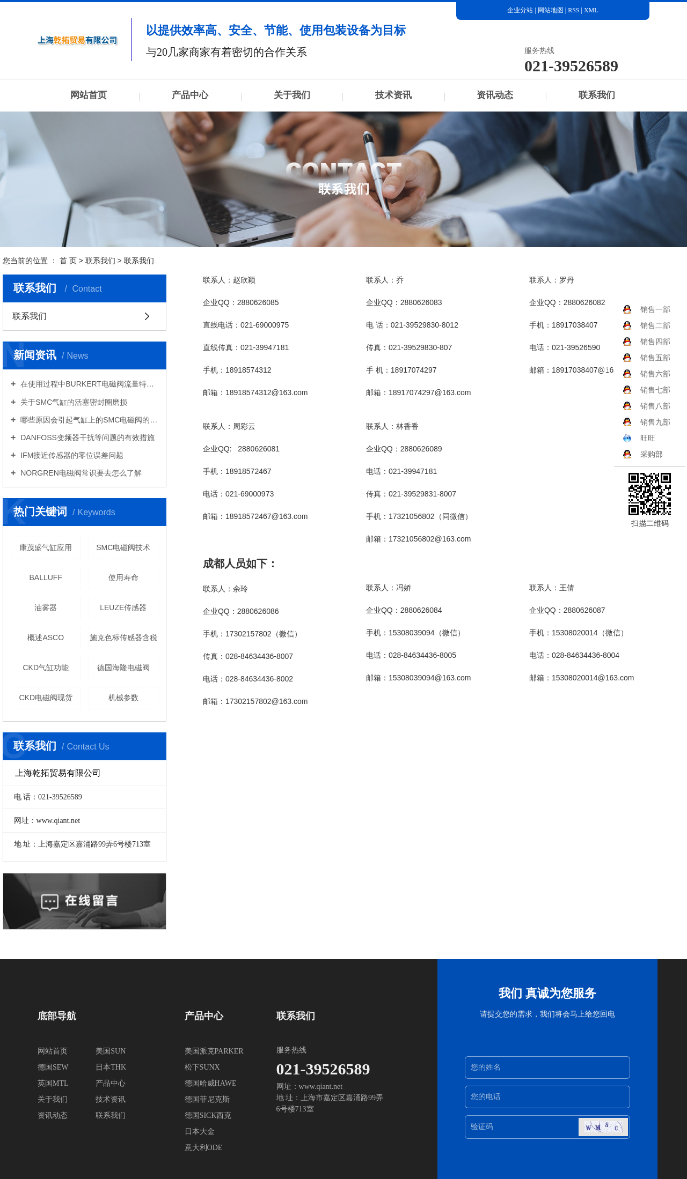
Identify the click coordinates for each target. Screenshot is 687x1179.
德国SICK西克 (208, 1115)
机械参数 (123, 697)
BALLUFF (46, 577)
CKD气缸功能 (46, 667)
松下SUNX (202, 1067)
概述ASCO (45, 637)
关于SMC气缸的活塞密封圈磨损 (72, 402)
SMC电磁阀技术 (123, 547)
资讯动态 (495, 95)
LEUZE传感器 (123, 607)
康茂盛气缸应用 (45, 547)
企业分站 (520, 10)
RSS (573, 10)
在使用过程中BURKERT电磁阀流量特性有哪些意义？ (88, 384)
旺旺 (639, 438)
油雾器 (45, 607)
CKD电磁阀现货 (45, 697)
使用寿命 (123, 577)
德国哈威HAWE (211, 1083)
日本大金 (200, 1132)
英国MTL (53, 1083)
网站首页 (88, 95)
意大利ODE (204, 1148)
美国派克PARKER (214, 1051)
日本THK (111, 1067)
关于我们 (292, 95)
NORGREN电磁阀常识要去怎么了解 (79, 473)
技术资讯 (393, 95)
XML (591, 10)
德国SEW (53, 1067)
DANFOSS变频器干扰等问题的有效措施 (86, 437)
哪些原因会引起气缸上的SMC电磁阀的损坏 (88, 420)
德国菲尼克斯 (207, 1099)
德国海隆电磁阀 (123, 667)
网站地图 (551, 10)
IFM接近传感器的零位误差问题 (70, 455)
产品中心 (190, 95)
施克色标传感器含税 (123, 637)
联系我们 (597, 95)
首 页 (68, 260)
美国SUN (111, 1051)
